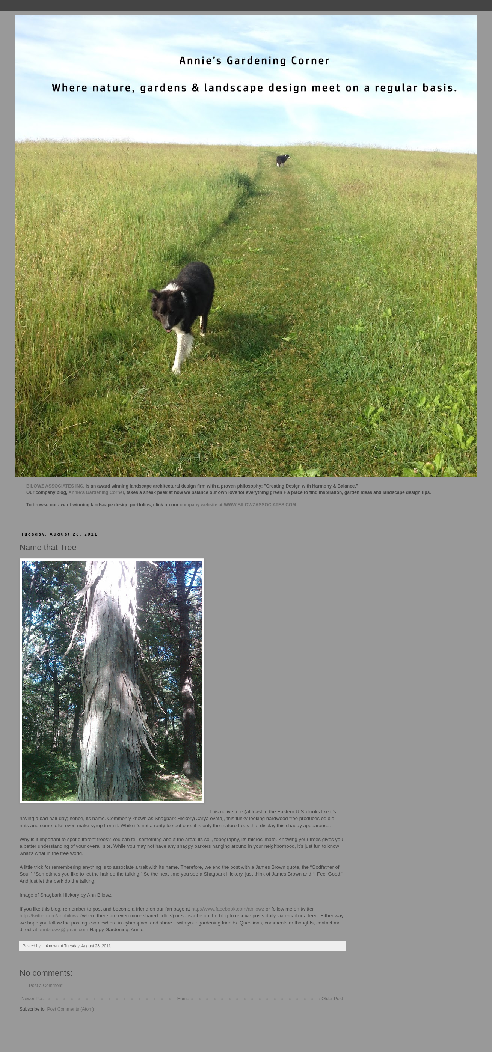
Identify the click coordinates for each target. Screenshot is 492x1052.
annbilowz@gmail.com (63, 929)
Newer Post (33, 998)
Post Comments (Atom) (70, 1009)
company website (198, 504)
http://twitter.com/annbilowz (49, 915)
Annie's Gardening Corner (96, 492)
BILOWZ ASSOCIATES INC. (55, 486)
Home (183, 998)
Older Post (332, 998)
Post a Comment (45, 985)
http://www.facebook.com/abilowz (227, 909)
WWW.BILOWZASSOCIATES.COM (260, 504)
